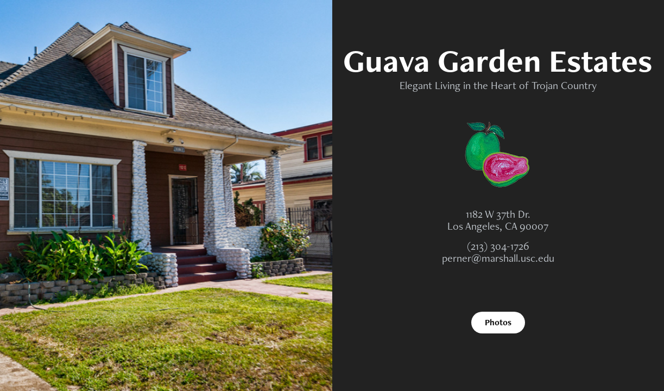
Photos (498, 322)
